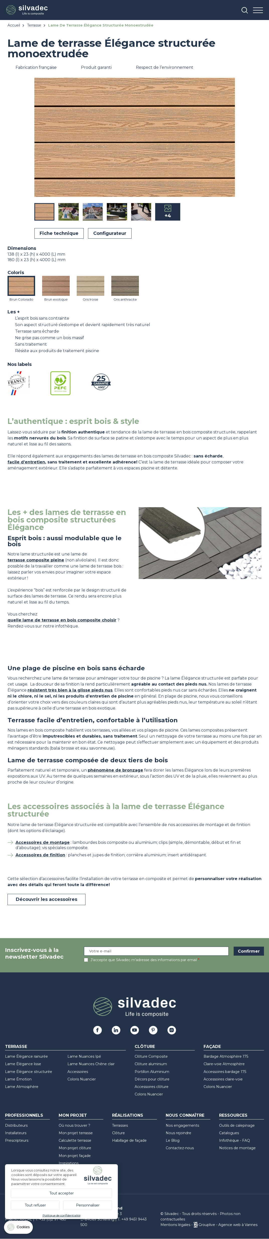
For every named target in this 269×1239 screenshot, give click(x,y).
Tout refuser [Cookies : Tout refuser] (35, 1205)
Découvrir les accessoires (46, 899)
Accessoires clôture (151, 1086)
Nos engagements (182, 1125)
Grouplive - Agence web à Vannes (228, 1224)
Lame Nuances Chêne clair (91, 1064)
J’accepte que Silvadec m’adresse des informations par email (144, 960)
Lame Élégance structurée (28, 1071)
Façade (212, 1046)
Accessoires (77, 1071)
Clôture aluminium (151, 1064)
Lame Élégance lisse (23, 1064)
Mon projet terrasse (76, 1133)
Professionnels (24, 1115)
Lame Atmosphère (21, 1086)
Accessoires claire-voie (223, 1079)
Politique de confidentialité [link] (61, 1215)
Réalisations (127, 1115)
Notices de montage (237, 1148)
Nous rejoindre (178, 1133)
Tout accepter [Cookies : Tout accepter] (61, 1193)
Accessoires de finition (40, 855)
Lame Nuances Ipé (84, 1056)
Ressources (233, 1115)
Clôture (145, 1046)
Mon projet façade (75, 1155)
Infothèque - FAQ (234, 1140)
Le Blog (173, 1140)
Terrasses (120, 1125)
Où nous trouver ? (74, 1125)
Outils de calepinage (237, 1125)
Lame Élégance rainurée (26, 1056)
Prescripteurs (16, 1140)
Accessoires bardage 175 (225, 1071)
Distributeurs (16, 1125)
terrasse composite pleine (36, 560)
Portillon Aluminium (152, 1071)
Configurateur (109, 233)
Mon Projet (73, 1115)
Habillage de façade (129, 1140)
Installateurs (15, 1133)
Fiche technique (59, 233)
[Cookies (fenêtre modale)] (19, 1228)
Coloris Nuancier (81, 1079)
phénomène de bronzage (115, 770)
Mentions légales (175, 1224)
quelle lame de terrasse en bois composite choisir (62, 620)
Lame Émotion (18, 1079)
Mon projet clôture (75, 1148)
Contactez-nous (180, 1148)
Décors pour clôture (152, 1079)
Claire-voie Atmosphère (224, 1064)
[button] (230, 138)
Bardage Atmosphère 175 (226, 1056)
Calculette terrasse (75, 1140)
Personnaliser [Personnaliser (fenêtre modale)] (88, 1205)
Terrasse (34, 25)
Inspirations (68, 1163)
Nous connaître (185, 1115)
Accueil (14, 25)
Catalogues (229, 1133)
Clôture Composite (151, 1056)
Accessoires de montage (43, 842)
